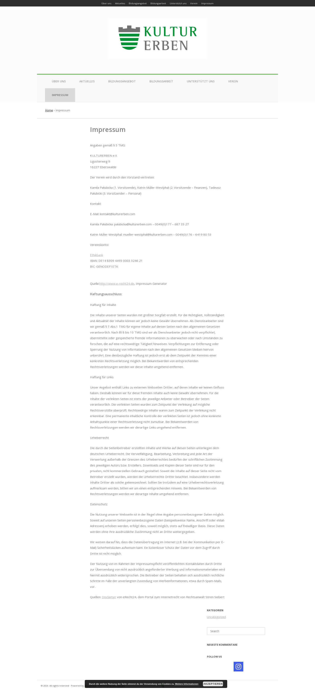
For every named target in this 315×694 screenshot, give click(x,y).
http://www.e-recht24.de (116, 284)
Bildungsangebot (122, 81)
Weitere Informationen (186, 684)
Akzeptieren (213, 684)
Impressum (60, 95)
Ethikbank (96, 255)
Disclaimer (109, 597)
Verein (233, 81)
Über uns (59, 81)
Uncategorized (216, 617)
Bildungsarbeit (161, 81)
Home (49, 110)
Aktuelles (87, 81)
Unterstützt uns (201, 81)
